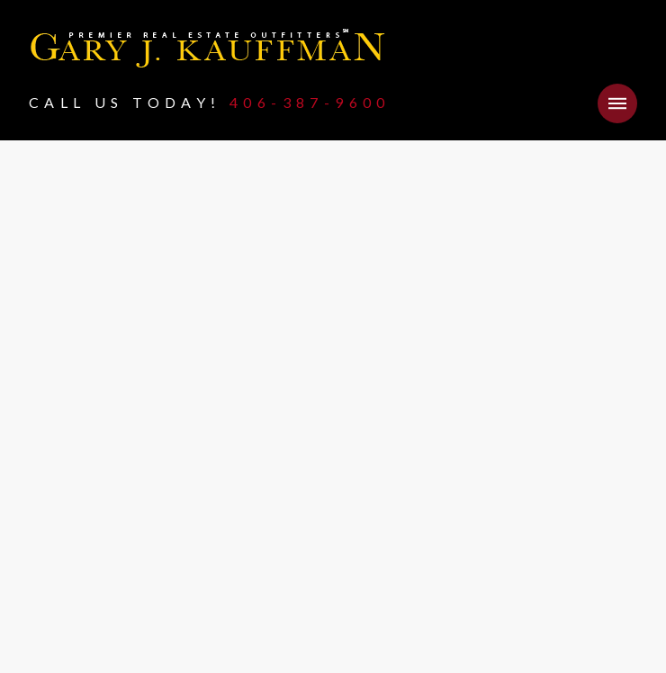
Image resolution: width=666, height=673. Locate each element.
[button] (617, 103)
